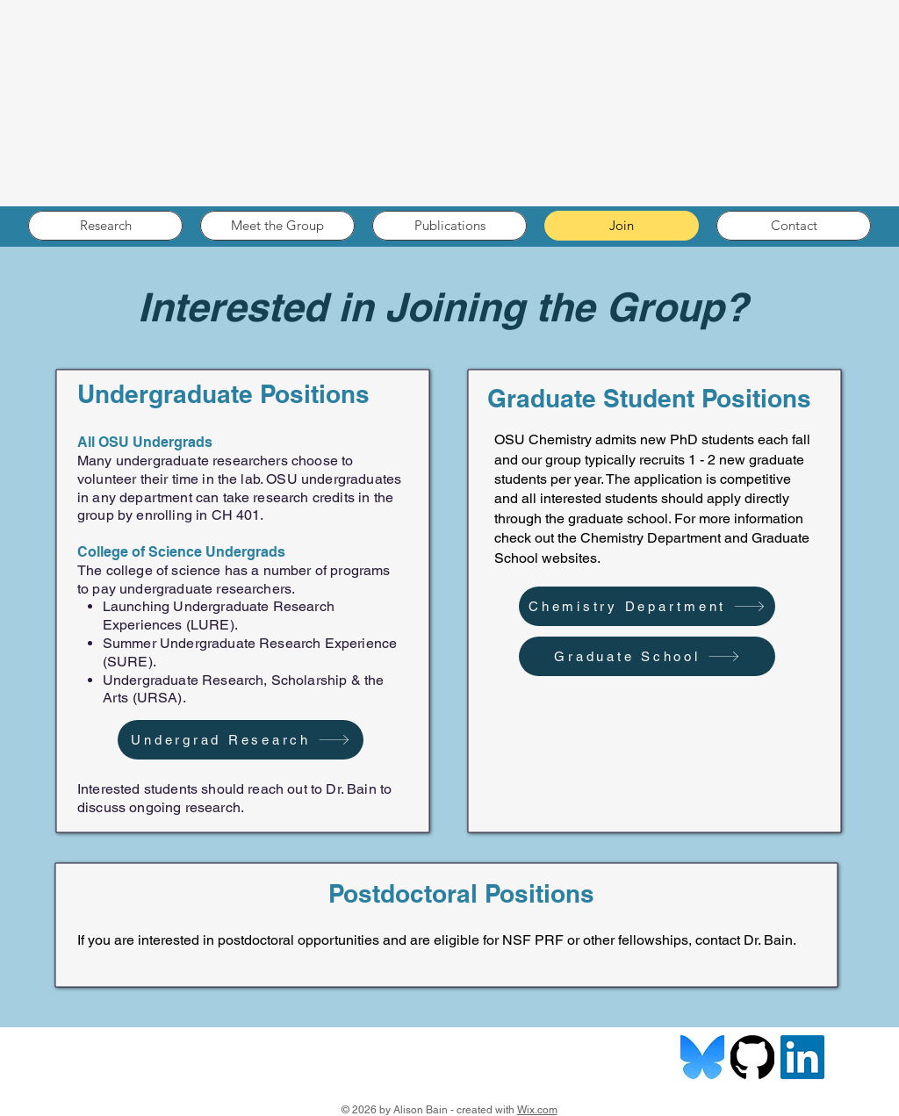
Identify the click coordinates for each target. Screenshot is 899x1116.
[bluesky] (702, 1057)
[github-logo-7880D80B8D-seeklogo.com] (752, 1057)
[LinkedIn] (802, 1057)
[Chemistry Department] (647, 606)
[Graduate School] (647, 656)
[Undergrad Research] (240, 740)
